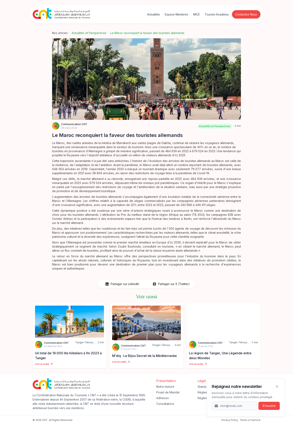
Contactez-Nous (246, 14)
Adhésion (162, 398)
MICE (196, 14)
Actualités (153, 14)
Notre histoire (165, 386)
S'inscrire (269, 405)
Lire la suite (44, 364)
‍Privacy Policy (229, 420)
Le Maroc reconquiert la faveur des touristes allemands (147, 33)
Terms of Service (250, 420)
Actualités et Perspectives (89, 33)
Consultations (165, 403)
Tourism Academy (217, 14)
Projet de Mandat (167, 392)
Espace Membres (176, 14)
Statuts (202, 386)
